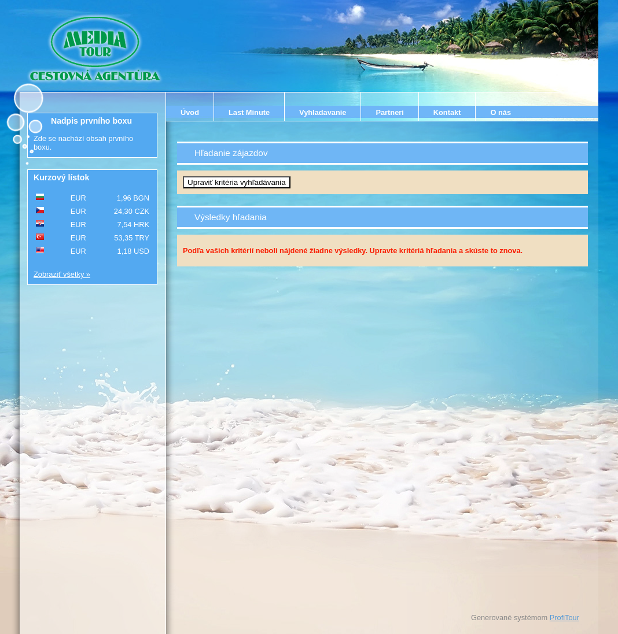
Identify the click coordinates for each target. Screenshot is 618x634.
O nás (500, 112)
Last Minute (249, 112)
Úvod (190, 112)
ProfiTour (564, 617)
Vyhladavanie (322, 112)
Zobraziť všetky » (62, 274)
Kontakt (447, 112)
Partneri (389, 112)
